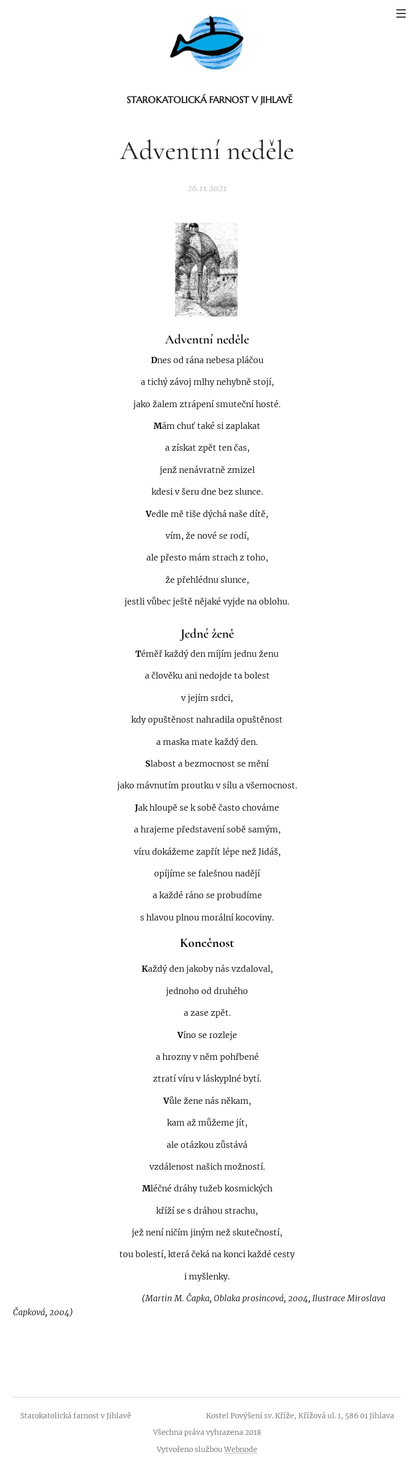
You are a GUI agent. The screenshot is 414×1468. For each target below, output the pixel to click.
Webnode (240, 1449)
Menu (401, 13)
